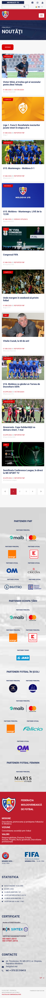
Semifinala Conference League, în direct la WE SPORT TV (23, 471)
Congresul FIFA (10, 254)
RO (38, 7)
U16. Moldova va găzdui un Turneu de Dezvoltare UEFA (21, 385)
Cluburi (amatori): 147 (13, 892)
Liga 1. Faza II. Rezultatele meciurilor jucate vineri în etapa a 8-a (21, 126)
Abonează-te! (13, 2)
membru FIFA (30, 861)
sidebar (8, 47)
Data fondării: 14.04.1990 (14, 886)
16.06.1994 (40, 861)
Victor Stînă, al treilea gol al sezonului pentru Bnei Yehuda (21, 83)
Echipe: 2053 (9, 889)
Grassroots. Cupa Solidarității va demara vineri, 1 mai (19, 428)
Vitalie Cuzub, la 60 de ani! (16, 341)
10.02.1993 (5, 863)
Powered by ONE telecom (37, 990)
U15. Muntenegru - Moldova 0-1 (18, 168)
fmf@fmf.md (11, 966)
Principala (6, 27)
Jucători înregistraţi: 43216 (15, 895)
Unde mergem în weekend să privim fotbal (21, 299)
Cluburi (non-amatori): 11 (14, 898)
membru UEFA (7, 861)
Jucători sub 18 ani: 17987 (14, 901)
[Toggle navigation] (41, 15)
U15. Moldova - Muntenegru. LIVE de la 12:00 (22, 212)
